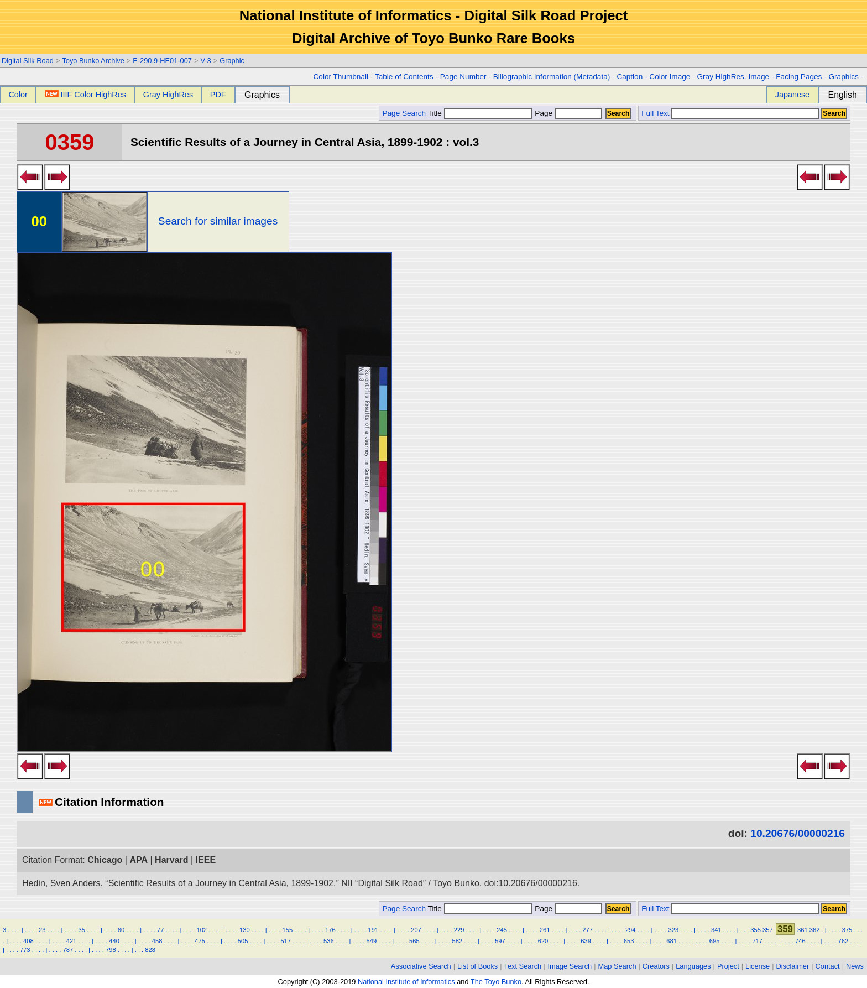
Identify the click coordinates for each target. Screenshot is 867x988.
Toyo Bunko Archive (93, 60)
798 (111, 950)
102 (201, 930)
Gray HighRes (168, 94)
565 (414, 941)
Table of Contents (404, 76)
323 (673, 930)
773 (25, 950)
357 (767, 930)
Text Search (523, 966)
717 (757, 941)
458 (157, 941)
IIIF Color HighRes (85, 94)
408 (28, 941)
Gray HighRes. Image (733, 76)
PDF (218, 94)
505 (243, 941)
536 (328, 941)
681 (671, 941)
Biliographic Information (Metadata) (551, 76)
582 (457, 941)
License (757, 966)
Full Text (655, 113)
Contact (828, 966)
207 (416, 930)
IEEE (206, 860)
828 (150, 950)
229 (459, 930)
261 (545, 930)
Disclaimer (792, 966)
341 (716, 930)
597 (500, 941)
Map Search (617, 966)
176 (330, 930)
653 (629, 941)
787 (67, 950)
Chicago (104, 860)
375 (847, 930)
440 (114, 941)
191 (373, 930)
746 (800, 941)
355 (755, 930)
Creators (656, 966)
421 (71, 941)
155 (288, 930)
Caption (630, 76)
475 (200, 941)
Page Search (404, 113)
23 (42, 930)
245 (502, 930)
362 (814, 930)
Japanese (792, 94)
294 (630, 930)
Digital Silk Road (28, 60)
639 (586, 941)
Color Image (669, 76)
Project (728, 966)
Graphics (843, 76)
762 (843, 941)
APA (138, 860)
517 (285, 941)
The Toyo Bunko (496, 981)
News (855, 966)
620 (543, 941)
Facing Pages (799, 76)
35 (81, 930)
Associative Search (421, 966)
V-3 (205, 60)
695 (714, 941)
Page (567, 113)
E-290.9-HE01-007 (162, 60)
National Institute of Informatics (406, 981)
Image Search (570, 966)
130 (244, 930)
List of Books (477, 966)
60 (121, 930)
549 (371, 941)
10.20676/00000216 (797, 833)
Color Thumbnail (341, 76)
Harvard (171, 860)
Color (17, 94)
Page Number (463, 76)
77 (160, 930)
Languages (693, 966)
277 (587, 930)
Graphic (232, 60)
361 (802, 930)
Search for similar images (218, 221)
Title (480, 113)
